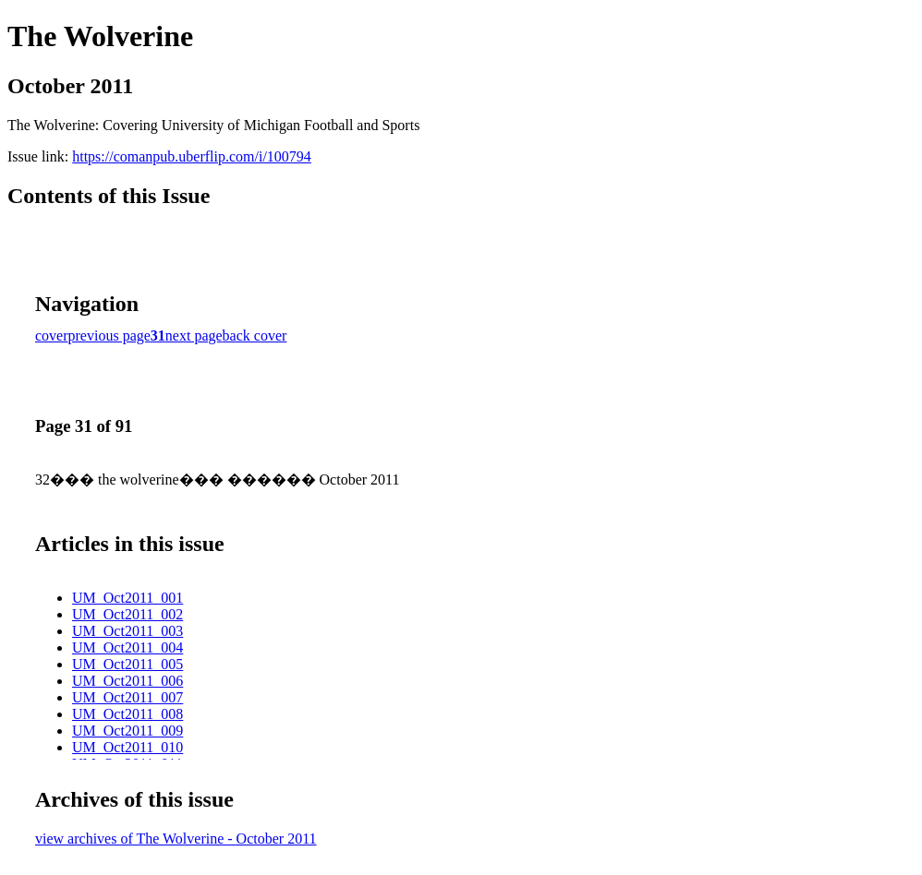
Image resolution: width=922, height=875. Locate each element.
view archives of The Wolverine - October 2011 (176, 838)
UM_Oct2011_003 (127, 631)
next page (194, 335)
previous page (109, 335)
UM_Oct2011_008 (127, 714)
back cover (255, 335)
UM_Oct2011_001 (127, 597)
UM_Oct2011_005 (127, 664)
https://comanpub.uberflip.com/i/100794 (191, 156)
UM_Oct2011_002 (127, 614)
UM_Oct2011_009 (127, 730)
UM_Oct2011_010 (127, 747)
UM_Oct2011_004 (127, 647)
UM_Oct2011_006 (127, 681)
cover (51, 335)
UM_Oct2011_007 (127, 697)
